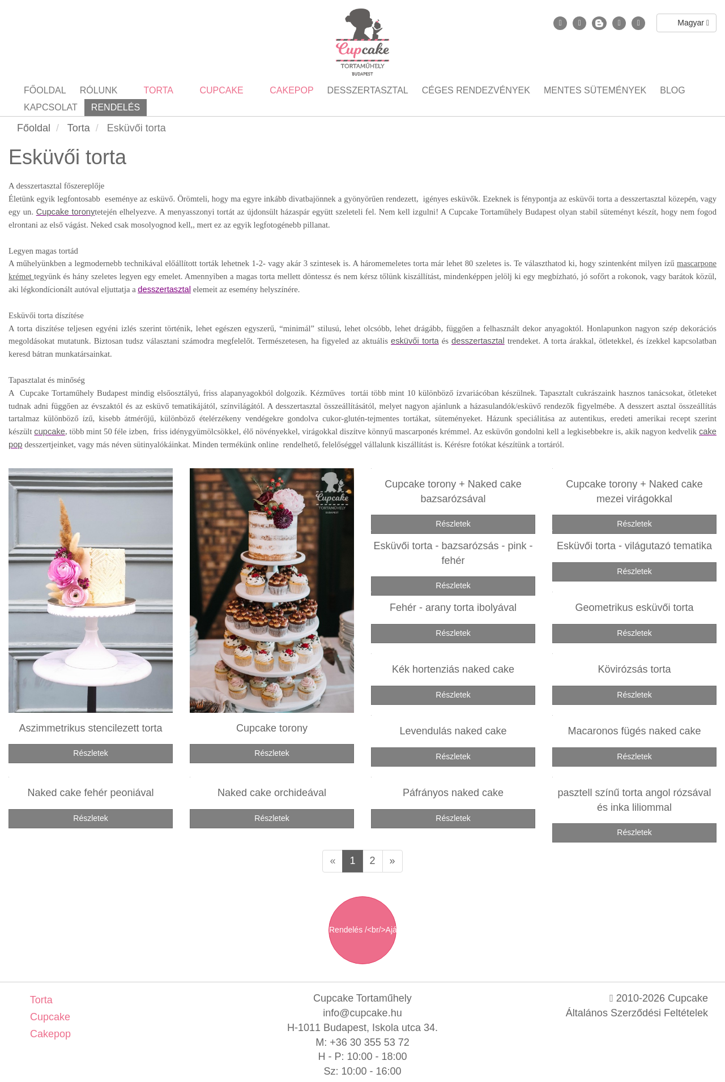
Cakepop (49, 1034)
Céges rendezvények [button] (476, 90)
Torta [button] (157, 90)
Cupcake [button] (220, 90)
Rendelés (115, 107)
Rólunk (99, 90)
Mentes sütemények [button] (595, 90)
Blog (672, 90)
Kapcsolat (51, 107)
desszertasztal (164, 289)
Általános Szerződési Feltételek (637, 1013)
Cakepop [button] (290, 90)
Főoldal (45, 90)
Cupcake (48, 1017)
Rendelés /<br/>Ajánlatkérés (362, 929)
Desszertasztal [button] (367, 90)
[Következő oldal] (392, 861)
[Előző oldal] (332, 861)
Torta (40, 1000)
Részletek (90, 753)
